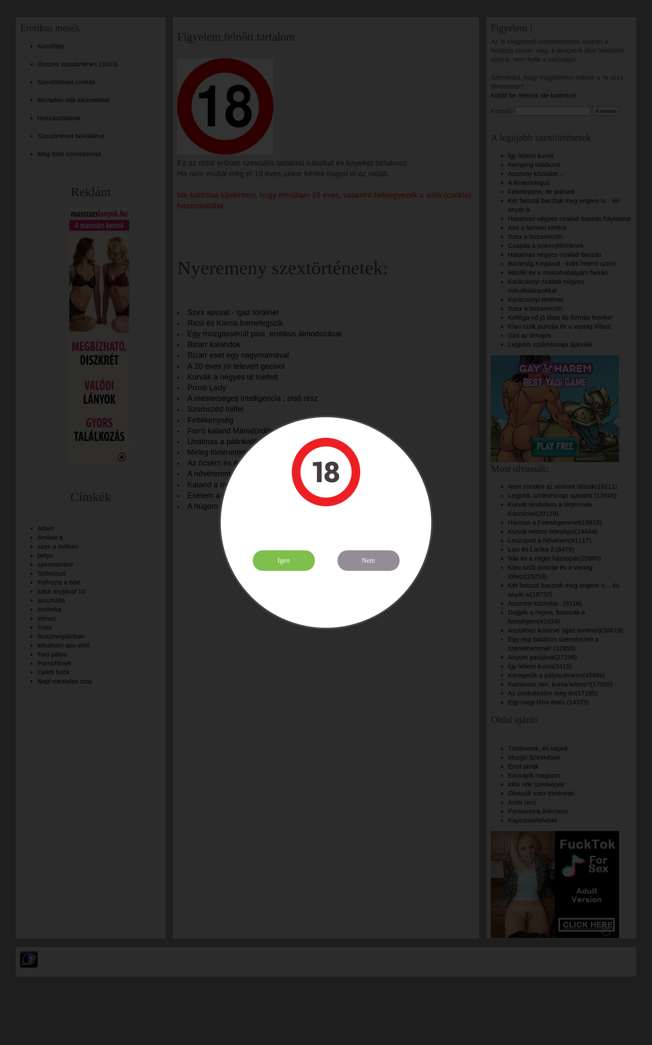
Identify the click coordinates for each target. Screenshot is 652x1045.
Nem (368, 560)
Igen (284, 560)
